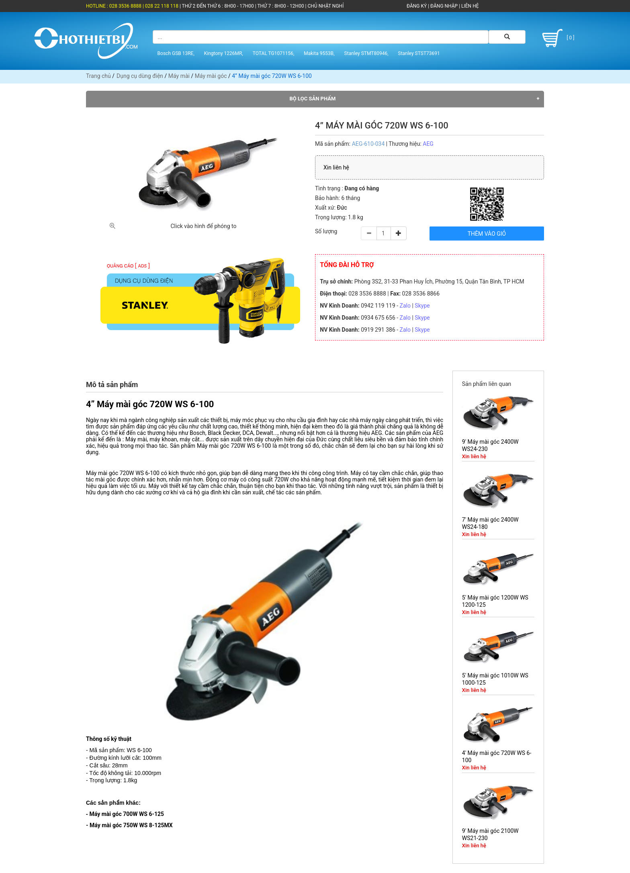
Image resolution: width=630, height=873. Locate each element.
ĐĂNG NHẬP (444, 6)
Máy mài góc (211, 76)
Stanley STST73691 (419, 53)
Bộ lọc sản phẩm (313, 99)
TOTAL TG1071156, (274, 53)
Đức (342, 207)
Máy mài (179, 76)
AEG (428, 144)
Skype (422, 305)
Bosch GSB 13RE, (176, 53)
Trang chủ (98, 76)
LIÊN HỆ (469, 6)
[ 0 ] (556, 38)
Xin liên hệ (336, 167)
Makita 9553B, (319, 53)
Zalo (405, 305)
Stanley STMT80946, (366, 53)
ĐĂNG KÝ (417, 6)
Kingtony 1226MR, (223, 53)
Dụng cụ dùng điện (140, 76)
